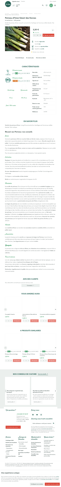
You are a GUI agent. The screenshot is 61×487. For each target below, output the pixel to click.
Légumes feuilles (23, 13)
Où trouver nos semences (9, 445)
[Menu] (55, 5)
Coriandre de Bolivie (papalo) (47, 314)
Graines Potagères (15, 13)
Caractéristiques (19, 57)
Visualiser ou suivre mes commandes (49, 446)
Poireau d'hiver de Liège (11, 354)
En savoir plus (30, 57)
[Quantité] (37, 35)
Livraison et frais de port (10, 456)
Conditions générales (39, 463)
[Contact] (23, 1)
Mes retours (47, 448)
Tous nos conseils (42, 374)
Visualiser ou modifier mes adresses (49, 451)
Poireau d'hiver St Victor (28, 354)
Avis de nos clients (41, 57)
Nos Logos (20, 450)
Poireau (31, 13)
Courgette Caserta (10, 314)
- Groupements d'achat (9, 451)
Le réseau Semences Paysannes (36, 446)
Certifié (38, 44)
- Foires (7, 454)
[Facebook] (33, 415)
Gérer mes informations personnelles (49, 455)
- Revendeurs (9, 448)
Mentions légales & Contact (28, 463)
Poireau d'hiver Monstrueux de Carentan (48, 354)
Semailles (7, 13)
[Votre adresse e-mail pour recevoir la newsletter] (43, 423)
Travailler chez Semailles (34, 454)
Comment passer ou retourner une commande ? (49, 442)
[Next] (56, 309)
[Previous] (5, 309)
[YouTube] (37, 415)
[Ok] (53, 423)
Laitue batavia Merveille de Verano (29, 314)
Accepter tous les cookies (52, 484)
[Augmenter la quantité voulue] (40, 35)
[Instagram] (41, 415)
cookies (5, 477)
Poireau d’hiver (37, 13)
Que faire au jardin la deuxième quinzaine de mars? (41, 391)
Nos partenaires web (48, 463)
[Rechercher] (42, 5)
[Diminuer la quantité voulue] (34, 35)
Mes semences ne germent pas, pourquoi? (15, 391)
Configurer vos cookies (37, 484)
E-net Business (19, 465)
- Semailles (21, 444)
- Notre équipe (22, 446)
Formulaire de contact (13, 427)
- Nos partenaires (22, 448)
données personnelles (7, 480)
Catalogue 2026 (10, 440)
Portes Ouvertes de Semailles (36, 443)
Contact (20, 456)
